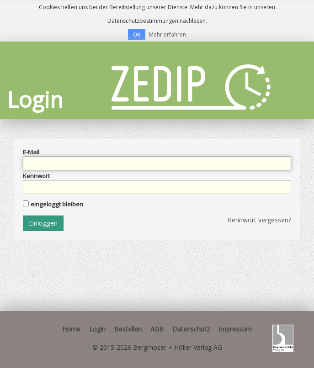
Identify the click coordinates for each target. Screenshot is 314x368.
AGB (157, 329)
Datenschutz (191, 329)
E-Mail (31, 152)
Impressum (235, 329)
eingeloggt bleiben (57, 204)
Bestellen (128, 329)
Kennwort (36, 176)
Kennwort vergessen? (259, 220)
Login (97, 329)
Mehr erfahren (167, 34)
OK (136, 34)
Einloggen (43, 223)
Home (71, 329)
